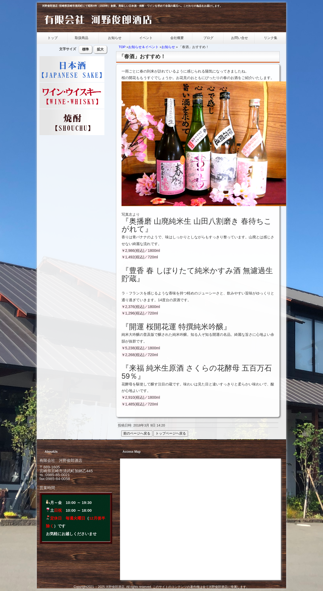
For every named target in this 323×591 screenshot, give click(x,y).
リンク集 (270, 38)
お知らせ (115, 38)
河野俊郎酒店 (115, 587)
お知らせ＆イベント (143, 47)
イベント (146, 38)
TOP (122, 47)
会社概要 (177, 38)
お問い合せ (239, 38)
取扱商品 (82, 38)
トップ (53, 38)
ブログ (208, 38)
